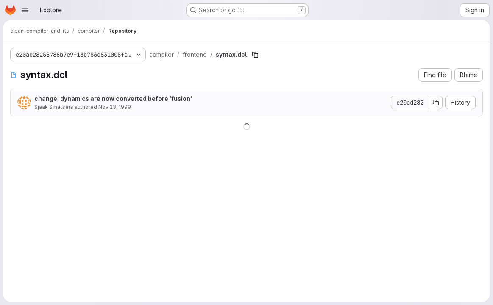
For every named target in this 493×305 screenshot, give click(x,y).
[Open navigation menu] (25, 10)
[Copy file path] (255, 54)
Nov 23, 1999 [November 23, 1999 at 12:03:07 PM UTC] (114, 107)
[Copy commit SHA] (436, 102)
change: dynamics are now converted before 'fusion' (113, 98)
